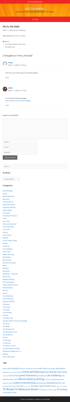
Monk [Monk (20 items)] (22, 379)
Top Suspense (8, 335)
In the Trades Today (10, 241)
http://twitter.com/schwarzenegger (18, 101)
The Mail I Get (10, 47)
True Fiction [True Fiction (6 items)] (64, 386)
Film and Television (9, 224)
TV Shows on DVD (9, 346)
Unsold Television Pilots (11, 348)
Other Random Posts (10, 285)
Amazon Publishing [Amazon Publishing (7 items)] (26, 368)
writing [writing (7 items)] (14, 392)
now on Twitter (20, 36)
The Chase (6, 307)
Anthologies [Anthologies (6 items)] (35, 368)
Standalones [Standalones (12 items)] (52, 382)
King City (6, 246)
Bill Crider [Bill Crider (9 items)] (43, 368)
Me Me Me (6, 257)
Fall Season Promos (10, 216)
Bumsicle (6, 199)
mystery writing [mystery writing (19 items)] (35, 379)
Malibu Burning (8, 254)
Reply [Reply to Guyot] (7, 77)
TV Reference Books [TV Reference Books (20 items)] (26, 389)
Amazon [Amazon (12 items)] (15, 368)
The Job (5, 315)
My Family (6, 277)
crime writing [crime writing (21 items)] (30, 371)
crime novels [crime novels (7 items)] (18, 372)
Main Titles (7, 252)
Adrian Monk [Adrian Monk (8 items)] (7, 369)
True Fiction (7, 340)
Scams (5, 293)
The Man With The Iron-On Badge (15, 321)
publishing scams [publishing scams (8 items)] (58, 379)
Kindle (5, 243)
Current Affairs (8, 202)
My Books (6, 271)
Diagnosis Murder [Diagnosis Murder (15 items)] (48, 371)
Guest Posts (7, 235)
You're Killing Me (9, 357)
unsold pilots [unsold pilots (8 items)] (7, 392)
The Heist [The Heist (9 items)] (19, 386)
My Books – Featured (10, 274)
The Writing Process (10, 332)
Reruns (5, 290)
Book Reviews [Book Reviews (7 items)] (51, 368)
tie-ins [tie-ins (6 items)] (58, 386)
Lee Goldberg (35, 9)
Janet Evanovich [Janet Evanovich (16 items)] (28, 375)
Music (7, 41)
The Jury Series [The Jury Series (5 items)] (27, 386)
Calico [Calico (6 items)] (11, 372)
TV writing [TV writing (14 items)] (62, 389)
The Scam (6, 324)
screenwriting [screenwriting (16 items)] (28, 382)
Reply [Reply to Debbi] (7, 105)
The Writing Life (8, 329)
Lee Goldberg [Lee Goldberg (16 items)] (53, 375)
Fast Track (6, 221)
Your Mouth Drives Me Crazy (15, 44)
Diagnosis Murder (9, 207)
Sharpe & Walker (9, 301)
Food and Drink (8, 227)
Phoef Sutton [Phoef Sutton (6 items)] (48, 379)
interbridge (46, 399)
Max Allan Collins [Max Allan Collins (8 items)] (12, 379)
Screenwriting (8, 296)
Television (6, 304)
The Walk (6, 326)
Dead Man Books (9, 205)
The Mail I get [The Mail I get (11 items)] (37, 386)
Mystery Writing (8, 279)
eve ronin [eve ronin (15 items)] (62, 371)
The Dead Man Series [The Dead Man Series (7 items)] (9, 386)
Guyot (10, 63)
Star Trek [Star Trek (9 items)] (61, 383)
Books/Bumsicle (8, 196)
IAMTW (5, 238)
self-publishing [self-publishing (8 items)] (41, 383)
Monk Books (7, 260)
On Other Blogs (8, 282)
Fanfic (5, 218)
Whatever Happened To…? (12, 351)
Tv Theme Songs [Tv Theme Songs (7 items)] (51, 390)
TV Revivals (7, 343)
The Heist (6, 310)
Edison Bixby (7, 210)
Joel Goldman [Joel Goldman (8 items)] (41, 376)
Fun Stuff (6, 229)
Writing (5, 354)
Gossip (5, 232)
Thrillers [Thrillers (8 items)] (54, 386)
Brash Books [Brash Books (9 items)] (60, 368)
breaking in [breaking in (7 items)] (6, 372)
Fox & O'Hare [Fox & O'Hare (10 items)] (14, 375)
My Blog (6, 268)
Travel (5, 337)
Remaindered (7, 288)
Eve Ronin (6, 213)
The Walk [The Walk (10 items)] (46, 386)
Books (5, 194)
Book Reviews (8, 191)
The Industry (7, 312)
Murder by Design (9, 263)
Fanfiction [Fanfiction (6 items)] (5, 376)
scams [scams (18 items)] (17, 382)
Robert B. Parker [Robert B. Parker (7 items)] (8, 383)
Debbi (10, 88)
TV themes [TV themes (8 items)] (42, 390)
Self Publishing (8, 299)
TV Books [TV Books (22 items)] (8, 389)
